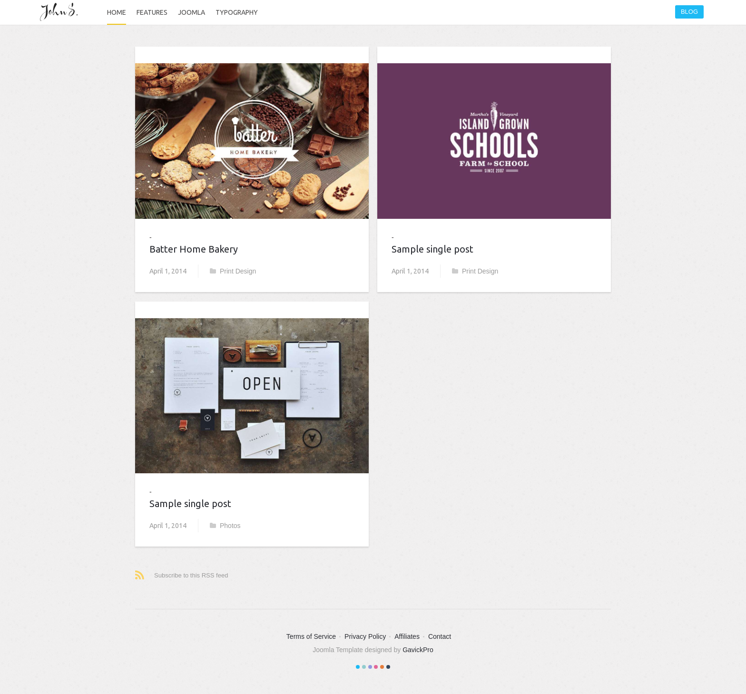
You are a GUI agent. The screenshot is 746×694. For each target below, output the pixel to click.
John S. (61, 12)
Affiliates (407, 636)
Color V (382, 667)
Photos (225, 525)
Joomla (191, 12)
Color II (364, 667)
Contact (439, 636)
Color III (370, 667)
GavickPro (417, 650)
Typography (237, 12)
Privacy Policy (365, 636)
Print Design (233, 271)
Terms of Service (311, 636)
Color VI (388, 667)
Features (152, 12)
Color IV (376, 667)
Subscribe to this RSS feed (191, 575)
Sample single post (190, 503)
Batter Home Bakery (193, 249)
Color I (358, 667)
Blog (689, 11)
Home (116, 12)
